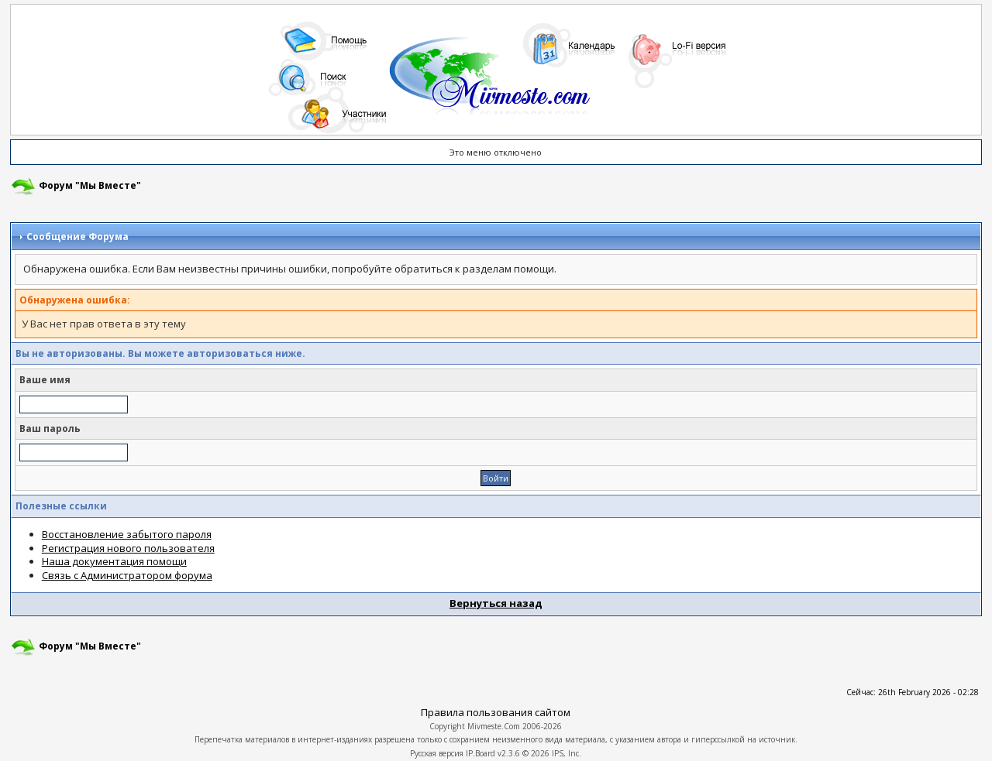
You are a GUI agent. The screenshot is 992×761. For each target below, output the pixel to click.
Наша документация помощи (114, 561)
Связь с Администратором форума (127, 575)
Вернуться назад (496, 603)
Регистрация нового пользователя (128, 548)
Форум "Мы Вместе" (90, 185)
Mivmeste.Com (493, 726)
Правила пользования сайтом (495, 712)
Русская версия (436, 753)
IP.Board (480, 753)
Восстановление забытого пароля (127, 534)
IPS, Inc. (566, 753)
